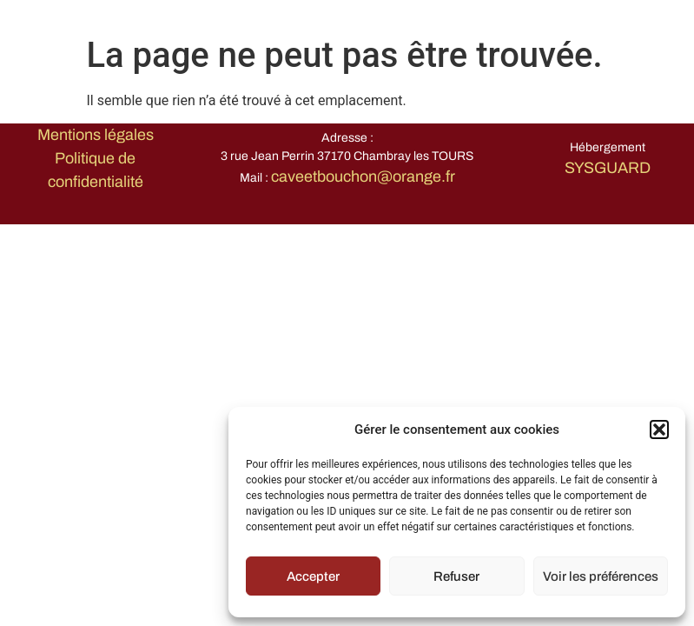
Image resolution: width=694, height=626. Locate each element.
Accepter (313, 576)
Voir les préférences (600, 576)
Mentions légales (95, 134)
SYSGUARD (608, 167)
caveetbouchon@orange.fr (363, 176)
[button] (659, 429)
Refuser (456, 576)
